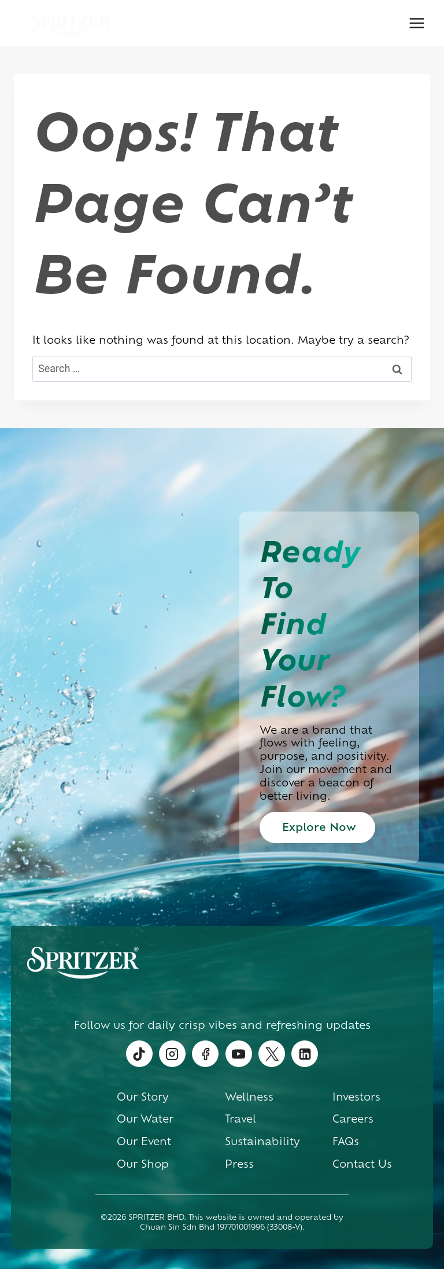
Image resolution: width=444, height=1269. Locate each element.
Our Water (145, 1118)
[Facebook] (205, 1053)
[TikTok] (139, 1053)
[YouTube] (238, 1053)
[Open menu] (416, 23)
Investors (356, 1096)
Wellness (249, 1096)
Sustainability (262, 1140)
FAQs (345, 1140)
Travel (240, 1118)
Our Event (144, 1140)
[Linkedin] (304, 1053)
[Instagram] (172, 1053)
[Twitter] (271, 1053)
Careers (352, 1118)
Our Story (143, 1096)
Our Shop (143, 1163)
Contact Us (362, 1163)
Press (239, 1163)
